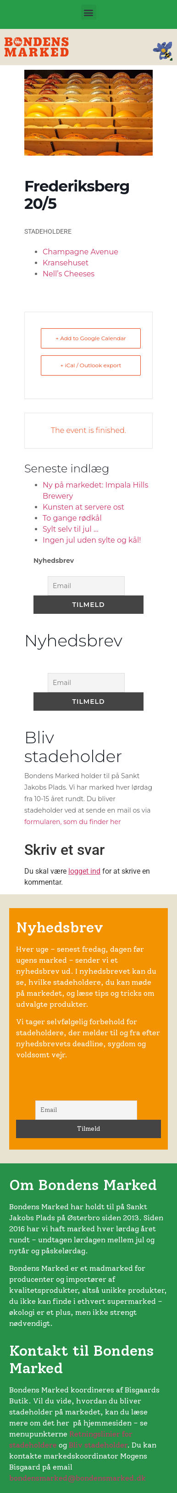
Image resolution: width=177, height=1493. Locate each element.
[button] (88, 12)
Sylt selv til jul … (70, 529)
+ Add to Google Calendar (90, 338)
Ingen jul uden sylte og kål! (92, 540)
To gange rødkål (72, 518)
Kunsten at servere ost (83, 507)
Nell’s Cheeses (68, 273)
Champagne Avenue (80, 251)
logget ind (84, 871)
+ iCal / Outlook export (91, 365)
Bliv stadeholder (98, 1445)
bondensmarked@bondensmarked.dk (77, 1478)
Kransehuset (65, 262)
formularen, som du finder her (72, 822)
